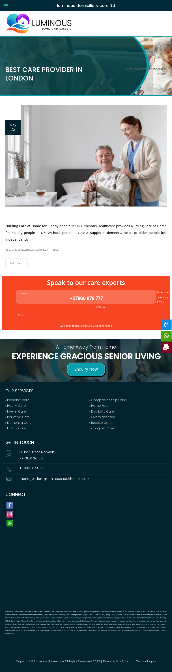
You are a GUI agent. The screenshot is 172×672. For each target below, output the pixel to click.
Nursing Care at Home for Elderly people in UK (56, 214)
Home (128, 69)
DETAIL (16, 263)
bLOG (56, 249)
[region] (86, 360)
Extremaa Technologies (139, 661)
